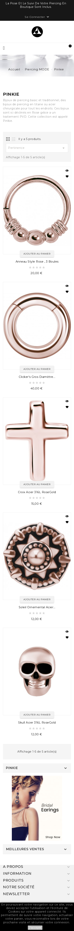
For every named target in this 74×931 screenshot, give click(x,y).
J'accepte (35, 927)
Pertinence (37, 148)
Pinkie (12, 768)
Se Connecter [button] (37, 17)
